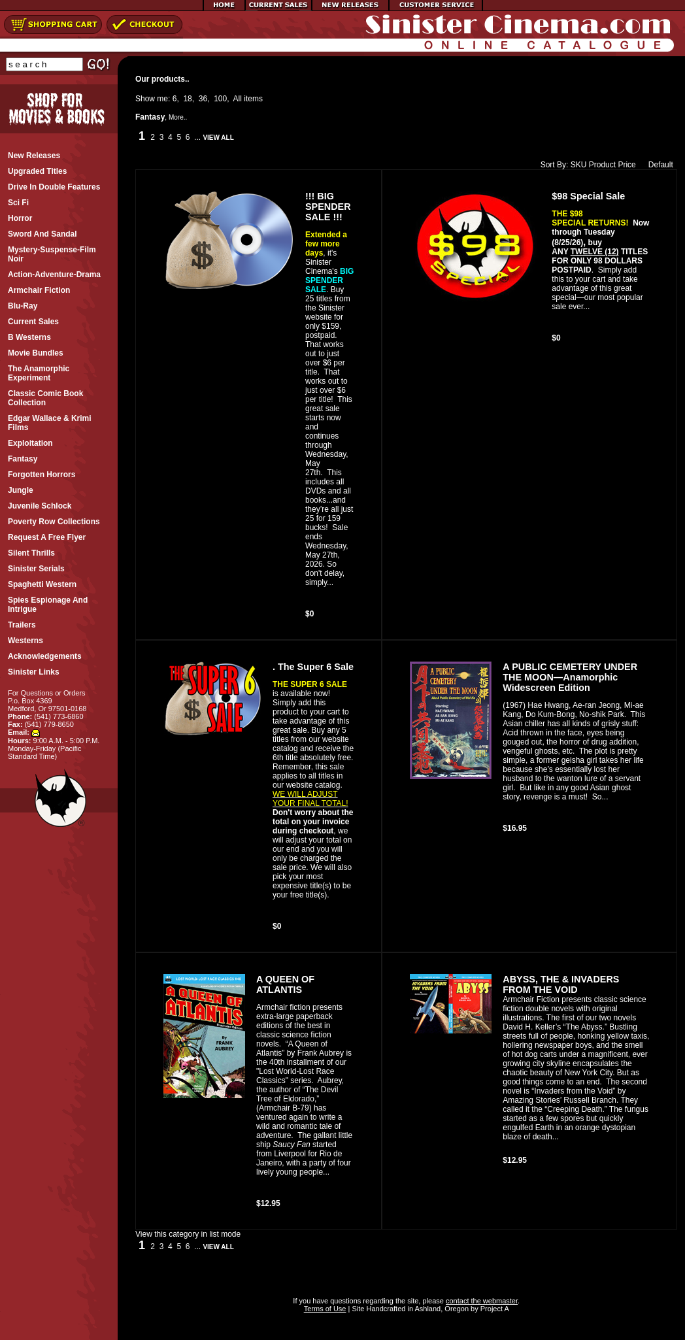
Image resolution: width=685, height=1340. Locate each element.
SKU (579, 164)
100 (220, 98)
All (237, 98)
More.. (178, 117)
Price (626, 164)
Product (602, 164)
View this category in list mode (188, 1234)
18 (187, 98)
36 (203, 98)
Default (658, 164)
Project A (493, 1309)
